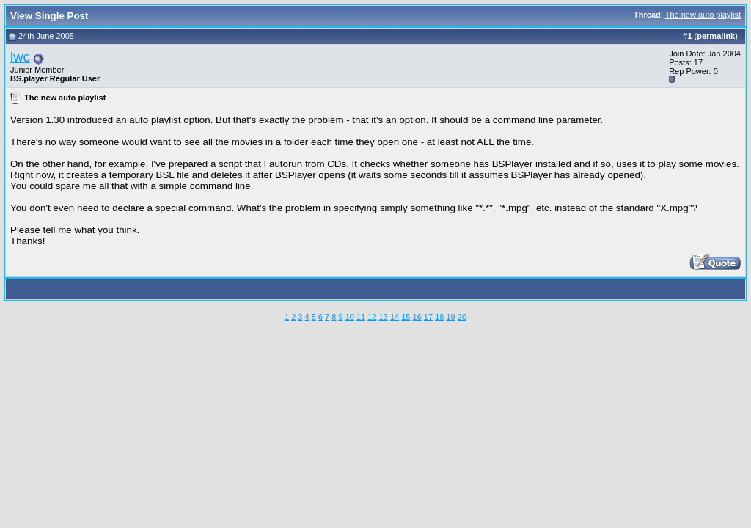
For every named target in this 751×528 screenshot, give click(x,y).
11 (360, 316)
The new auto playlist (703, 14)
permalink (716, 36)
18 (439, 316)
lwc (20, 57)
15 (405, 316)
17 (428, 316)
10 (349, 316)
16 (417, 316)
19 (450, 316)
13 (383, 316)
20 (462, 316)
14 (394, 316)
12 (371, 316)
